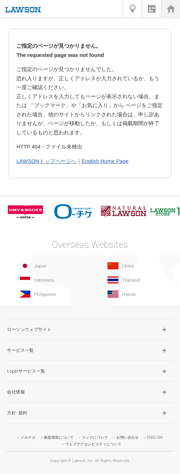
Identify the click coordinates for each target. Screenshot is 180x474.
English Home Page (105, 161)
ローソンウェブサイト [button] (29, 329)
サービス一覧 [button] (20, 350)
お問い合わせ (127, 437)
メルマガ (28, 437)
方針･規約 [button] (17, 412)
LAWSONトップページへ (46, 161)
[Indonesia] (44, 279)
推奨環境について (59, 437)
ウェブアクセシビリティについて (93, 444)
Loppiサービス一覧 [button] (26, 371)
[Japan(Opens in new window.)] (44, 265)
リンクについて (95, 437)
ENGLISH (155, 437)
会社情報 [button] (16, 392)
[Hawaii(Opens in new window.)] (132, 294)
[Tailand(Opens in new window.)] (132, 279)
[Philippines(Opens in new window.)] (44, 294)
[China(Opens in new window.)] (132, 265)
